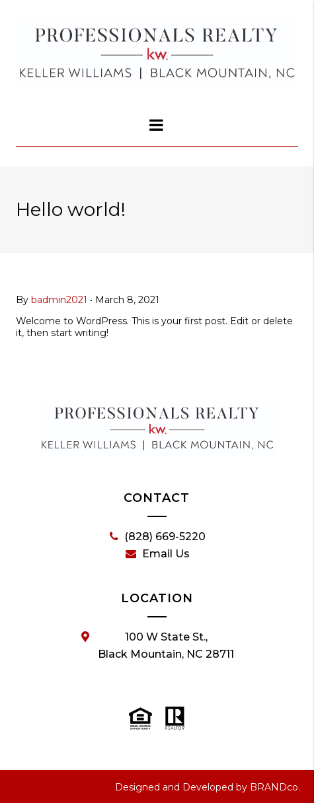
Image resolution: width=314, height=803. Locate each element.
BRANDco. (275, 787)
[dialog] (157, 124)
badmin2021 (59, 300)
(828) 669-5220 (158, 536)
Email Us (158, 554)
